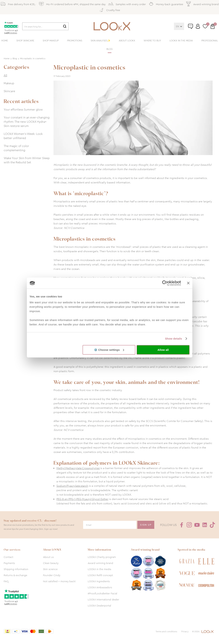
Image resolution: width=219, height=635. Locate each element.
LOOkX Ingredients (99, 581)
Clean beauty (50, 563)
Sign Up (146, 524)
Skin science (50, 569)
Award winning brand (100, 563)
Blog (109, 49)
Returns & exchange (15, 575)
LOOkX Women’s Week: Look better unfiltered (23, 136)
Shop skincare (25, 40)
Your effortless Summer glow (23, 109)
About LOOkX (127, 40)
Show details (173, 338)
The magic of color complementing (16, 148)
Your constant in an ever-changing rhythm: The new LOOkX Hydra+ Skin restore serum (26, 121)
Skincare (9, 91)
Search (64, 26)
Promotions (74, 40)
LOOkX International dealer (103, 599)
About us (48, 557)
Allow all (163, 349)
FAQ (6, 581)
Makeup (9, 83)
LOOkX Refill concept (100, 575)
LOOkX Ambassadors (100, 587)
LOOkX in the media (181, 40)
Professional (209, 40)
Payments (9, 563)
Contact (8, 557)
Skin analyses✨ (100, 40)
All (5, 75)
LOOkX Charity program (102, 557)
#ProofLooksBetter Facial (102, 593)
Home (4, 40)
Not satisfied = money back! (59, 581)
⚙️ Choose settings (109, 349)
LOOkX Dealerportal (99, 605)
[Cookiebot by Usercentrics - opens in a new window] (165, 283)
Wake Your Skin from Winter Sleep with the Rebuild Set (27, 160)
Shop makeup (51, 40)
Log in (198, 26)
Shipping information (16, 569)
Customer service (194, 28)
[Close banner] (188, 283)
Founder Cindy (51, 575)
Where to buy (152, 40)
